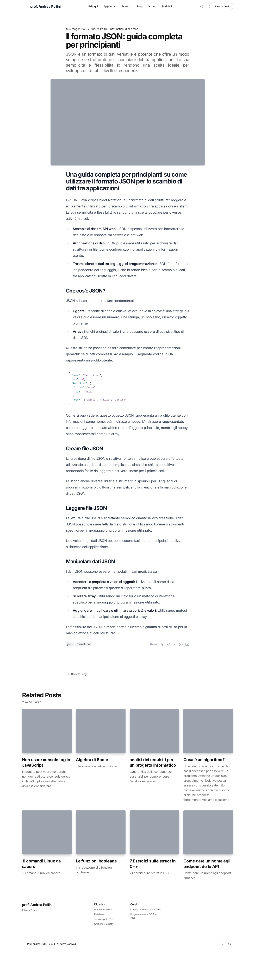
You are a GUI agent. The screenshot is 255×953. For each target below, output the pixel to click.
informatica (117, 29)
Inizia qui (92, 6)
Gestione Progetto (103, 923)
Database (99, 914)
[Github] (229, 944)
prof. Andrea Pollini (37, 905)
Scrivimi (167, 6)
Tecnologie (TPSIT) (104, 919)
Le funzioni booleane (96, 861)
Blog (140, 6)
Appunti (109, 6)
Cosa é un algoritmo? (204, 759)
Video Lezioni (221, 6)
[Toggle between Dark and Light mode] (201, 6)
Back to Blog (77, 674)
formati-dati (84, 644)
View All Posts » (32, 701)
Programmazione (103, 909)
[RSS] (222, 944)
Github (152, 6)
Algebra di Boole (92, 759)
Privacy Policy (29, 910)
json (70, 644)
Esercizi (126, 6)
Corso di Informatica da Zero (145, 909)
